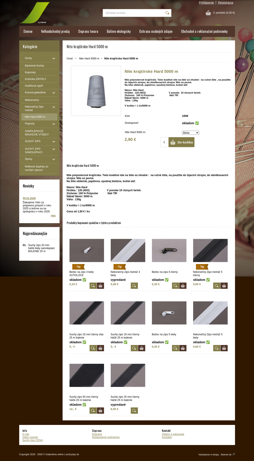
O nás (25, 434)
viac (53, 215)
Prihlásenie (206, 2)
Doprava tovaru (88, 31)
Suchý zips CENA (32, 440)
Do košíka (185, 142)
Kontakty (167, 437)
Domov (28, 31)
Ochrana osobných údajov (155, 31)
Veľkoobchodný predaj (55, 31)
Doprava (97, 434)
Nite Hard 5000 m (89, 58)
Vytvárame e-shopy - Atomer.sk (217, 454)
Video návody (30, 437)
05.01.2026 (29, 198)
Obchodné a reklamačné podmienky (204, 31)
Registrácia (225, 2)
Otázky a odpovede (173, 434)
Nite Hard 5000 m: (135, 132)
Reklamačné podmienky (106, 437)
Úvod (70, 58)
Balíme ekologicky (119, 31)
